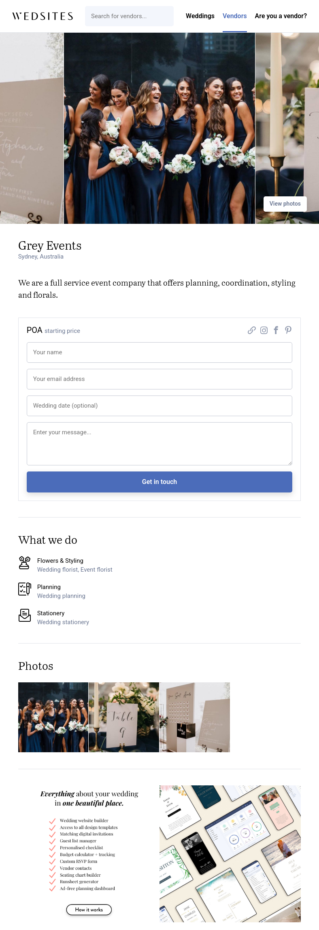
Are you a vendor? (281, 16)
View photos (285, 203)
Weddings (200, 16)
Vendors (235, 16)
